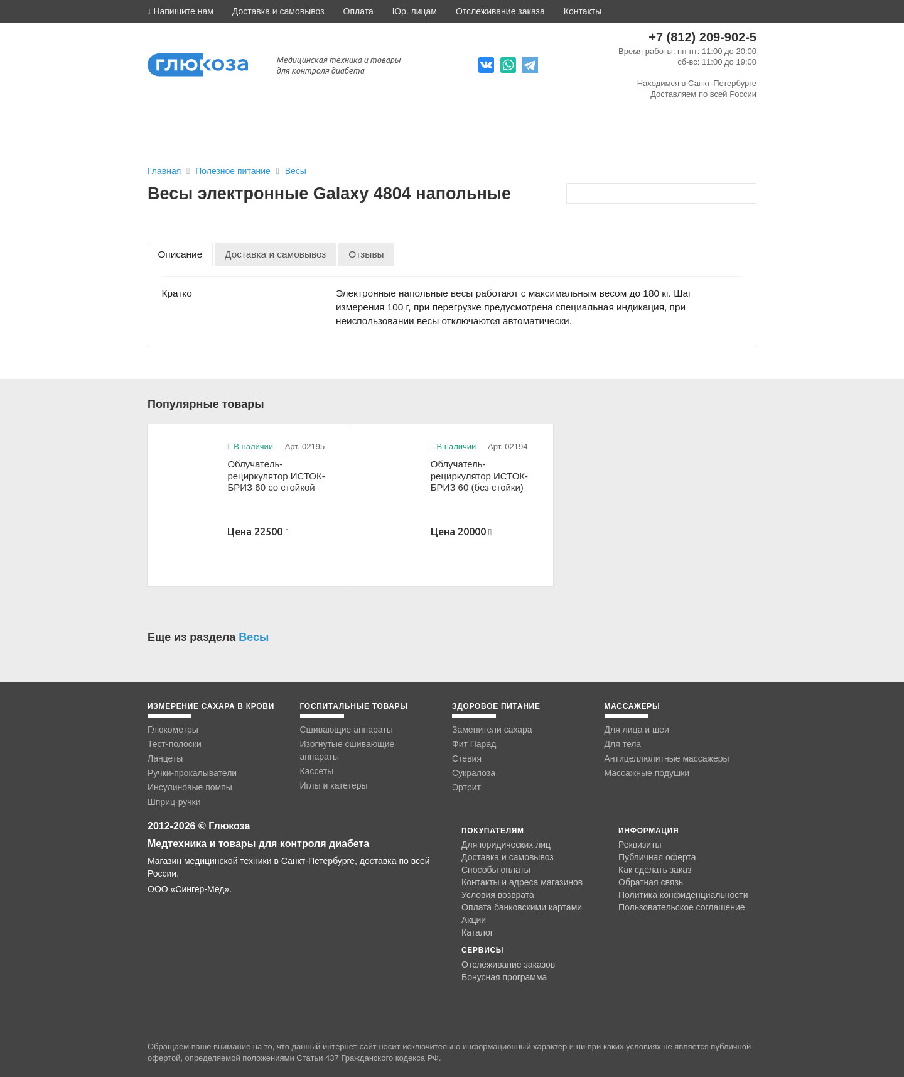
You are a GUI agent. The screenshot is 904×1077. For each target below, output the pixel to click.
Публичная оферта (657, 857)
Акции (473, 920)
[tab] (180, 254)
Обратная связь (650, 882)
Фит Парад (474, 744)
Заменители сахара (492, 729)
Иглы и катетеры (334, 785)
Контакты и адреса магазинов (522, 882)
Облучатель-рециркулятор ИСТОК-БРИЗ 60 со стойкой (276, 476)
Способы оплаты (495, 870)
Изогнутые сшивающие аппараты (347, 750)
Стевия (467, 758)
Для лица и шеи (637, 729)
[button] (180, 11)
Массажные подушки (647, 773)
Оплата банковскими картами (521, 907)
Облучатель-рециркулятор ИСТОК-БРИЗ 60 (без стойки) (479, 476)
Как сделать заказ (654, 870)
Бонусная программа (504, 977)
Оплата (358, 11)
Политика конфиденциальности (683, 895)
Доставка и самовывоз (278, 11)
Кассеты (317, 771)
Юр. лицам (414, 11)
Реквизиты (640, 844)
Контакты (582, 11)
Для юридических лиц (506, 844)
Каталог (477, 932)
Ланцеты (165, 758)
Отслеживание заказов (508, 964)
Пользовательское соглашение (681, 907)
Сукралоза (473, 773)
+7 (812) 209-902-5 (702, 37)
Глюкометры (173, 729)
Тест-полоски (175, 744)
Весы (295, 171)
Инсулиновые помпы (190, 787)
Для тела (623, 744)
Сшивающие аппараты (346, 729)
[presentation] (180, 254)
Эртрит (466, 787)
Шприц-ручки (174, 802)
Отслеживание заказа (500, 11)
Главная (164, 171)
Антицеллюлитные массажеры (667, 758)
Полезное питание (233, 171)
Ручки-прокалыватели (192, 773)
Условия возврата (497, 895)
